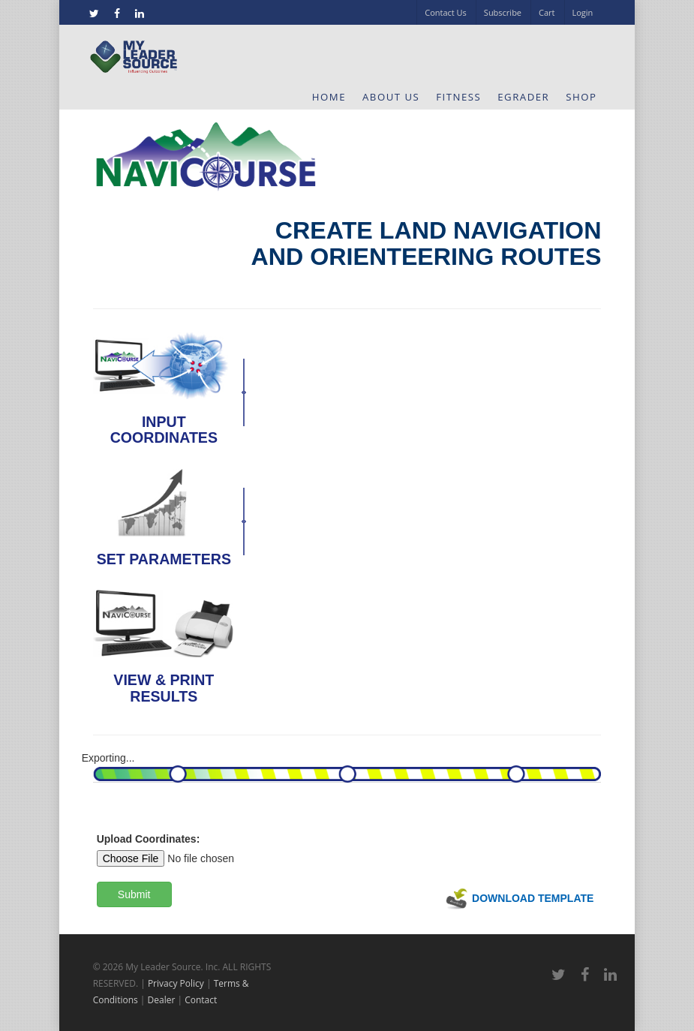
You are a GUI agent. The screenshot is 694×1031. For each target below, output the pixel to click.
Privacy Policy (176, 983)
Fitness (458, 97)
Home (329, 97)
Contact (201, 999)
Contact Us (446, 12)
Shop (581, 97)
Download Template (519, 898)
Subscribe (502, 12)
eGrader (523, 97)
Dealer (162, 999)
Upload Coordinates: (148, 839)
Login (582, 12)
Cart (546, 12)
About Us (390, 97)
